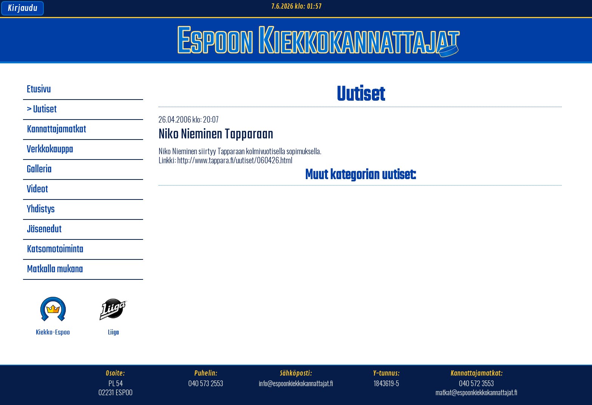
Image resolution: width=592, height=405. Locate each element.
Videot (37, 189)
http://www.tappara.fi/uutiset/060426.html (234, 160)
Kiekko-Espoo (53, 316)
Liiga (113, 316)
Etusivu (39, 89)
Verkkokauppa (50, 149)
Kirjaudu (22, 8)
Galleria (39, 169)
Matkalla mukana (55, 269)
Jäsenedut (44, 229)
